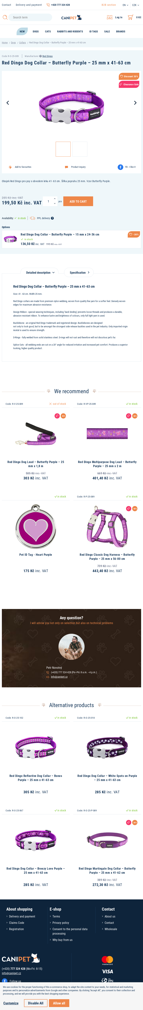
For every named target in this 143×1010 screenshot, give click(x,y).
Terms (56, 916)
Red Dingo (47, 56)
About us (110, 916)
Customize (10, 1003)
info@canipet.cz (59, 676)
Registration (16, 929)
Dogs (13, 42)
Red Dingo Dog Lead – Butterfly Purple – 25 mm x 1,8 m (35, 464)
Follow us (15, 981)
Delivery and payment (29, 5)
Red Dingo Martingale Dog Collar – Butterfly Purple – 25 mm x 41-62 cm (107, 870)
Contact (6, 5)
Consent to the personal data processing (70, 931)
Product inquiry (78, 166)
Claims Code (16, 923)
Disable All (35, 1003)
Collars (22, 42)
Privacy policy (61, 923)
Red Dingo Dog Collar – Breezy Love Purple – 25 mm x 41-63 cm (36, 870)
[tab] (39, 270)
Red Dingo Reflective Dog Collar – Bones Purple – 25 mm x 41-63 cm (35, 778)
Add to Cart (78, 201)
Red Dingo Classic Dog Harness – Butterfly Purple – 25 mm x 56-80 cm (107, 557)
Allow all (59, 1003)
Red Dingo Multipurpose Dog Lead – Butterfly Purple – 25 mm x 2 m (107, 464)
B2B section (109, 5)
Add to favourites (23, 166)
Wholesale (111, 929)
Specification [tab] (79, 272)
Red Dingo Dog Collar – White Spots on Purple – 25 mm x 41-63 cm (107, 778)
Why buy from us (62, 940)
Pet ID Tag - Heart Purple (35, 554)
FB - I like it (130, 166)
